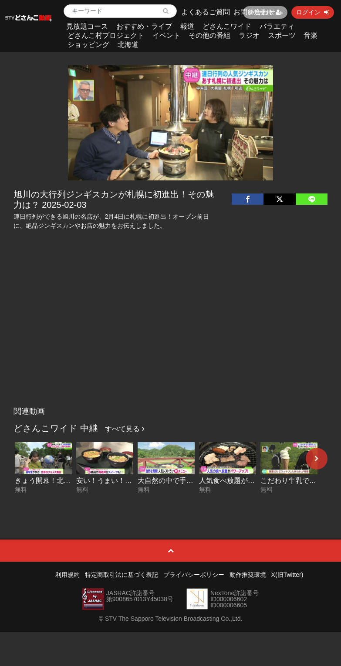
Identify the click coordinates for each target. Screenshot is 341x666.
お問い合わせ (254, 12)
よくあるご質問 (205, 12)
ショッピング (88, 44)
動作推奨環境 (248, 574)
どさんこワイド (227, 26)
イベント (166, 35)
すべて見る (124, 429)
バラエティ (277, 26)
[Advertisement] (170, 337)
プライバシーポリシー (193, 574)
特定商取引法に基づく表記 (121, 574)
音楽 (310, 35)
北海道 (128, 44)
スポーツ (282, 35)
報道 (187, 26)
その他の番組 (209, 35)
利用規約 (67, 574)
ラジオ (249, 35)
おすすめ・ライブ (144, 26)
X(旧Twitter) (287, 574)
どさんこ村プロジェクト (106, 35)
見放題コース (87, 26)
